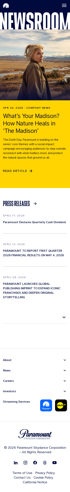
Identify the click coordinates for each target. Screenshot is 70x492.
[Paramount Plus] (46, 405)
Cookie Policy (43, 477)
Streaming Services (16, 401)
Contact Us (22, 477)
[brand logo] (35, 434)
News (6, 370)
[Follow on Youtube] (54, 462)
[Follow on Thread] (45, 462)
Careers (8, 381)
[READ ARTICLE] (18, 171)
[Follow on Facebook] (35, 462)
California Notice (35, 482)
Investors (9, 391)
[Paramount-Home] (6, 5)
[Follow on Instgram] (25, 462)
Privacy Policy (45, 473)
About (7, 360)
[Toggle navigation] (64, 5)
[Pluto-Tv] (61, 405)
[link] (21, 203)
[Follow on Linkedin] (15, 462)
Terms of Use (22, 473)
